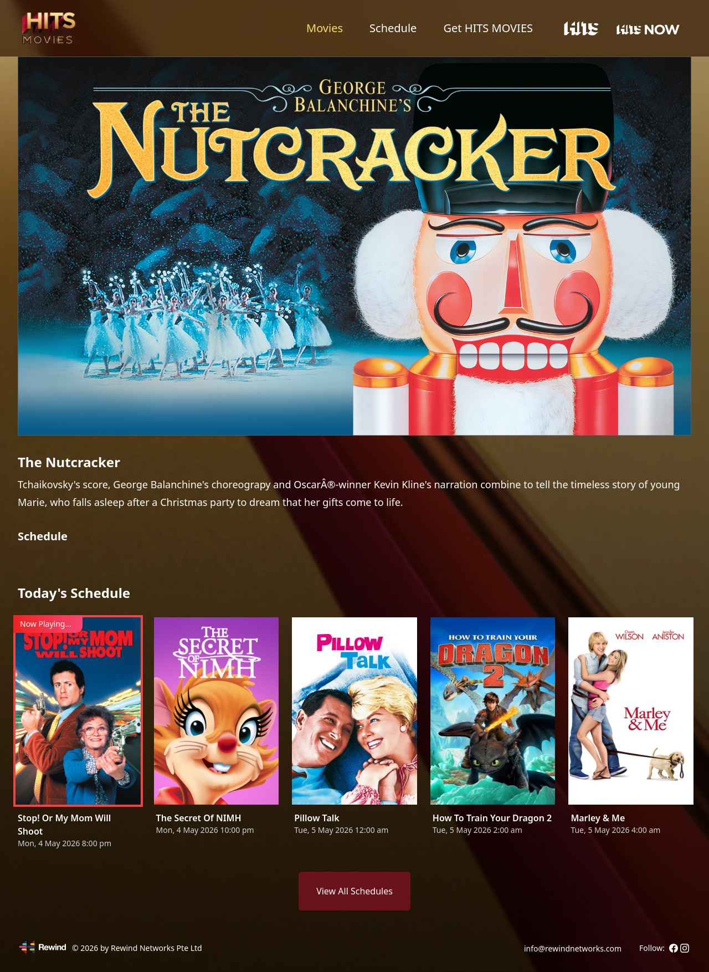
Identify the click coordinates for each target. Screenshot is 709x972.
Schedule (393, 28)
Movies (324, 28)
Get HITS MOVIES (488, 28)
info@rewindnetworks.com (572, 948)
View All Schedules (354, 891)
